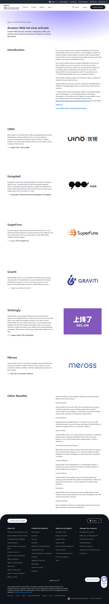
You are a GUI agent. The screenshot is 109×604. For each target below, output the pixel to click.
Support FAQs (60, 543)
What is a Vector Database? (16, 573)
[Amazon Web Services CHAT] (104, 579)
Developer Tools (61, 532)
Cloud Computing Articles (64, 553)
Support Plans (60, 539)
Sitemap (44, 595)
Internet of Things (37, 567)
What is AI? (11, 566)
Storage (34, 539)
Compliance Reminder (33, 595)
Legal (23, 595)
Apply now (59, 104)
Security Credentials (86, 546)
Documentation (61, 550)
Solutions (35, 571)
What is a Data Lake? (14, 570)
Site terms (10, 595)
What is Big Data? (13, 559)
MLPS (57, 560)
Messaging (35, 564)
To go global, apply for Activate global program (71, 108)
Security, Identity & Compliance (42, 553)
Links (50, 595)
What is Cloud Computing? (16, 555)
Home (9, 22)
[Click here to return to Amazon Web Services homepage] (11, 8)
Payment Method (85, 543)
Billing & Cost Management (89, 536)
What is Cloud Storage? (15, 563)
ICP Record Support (62, 557)
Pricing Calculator (61, 536)
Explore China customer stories (23, 592)
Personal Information (87, 539)
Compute (35, 536)
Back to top (54, 580)
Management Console (87, 532)
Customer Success (13, 552)
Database (35, 543)
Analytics (34, 557)
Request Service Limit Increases (90, 550)
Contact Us (83, 553)
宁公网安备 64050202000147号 (79, 598)
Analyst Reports (12, 543)
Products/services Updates (16, 539)
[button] (26, 7)
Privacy (18, 595)
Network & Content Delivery (41, 546)
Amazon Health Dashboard (64, 546)
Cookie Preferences (60, 595)
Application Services (38, 560)
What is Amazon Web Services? (17, 532)
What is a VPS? (12, 577)
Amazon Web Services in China (17, 536)
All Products (36, 532)
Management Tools (38, 550)
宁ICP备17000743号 (96, 598)
